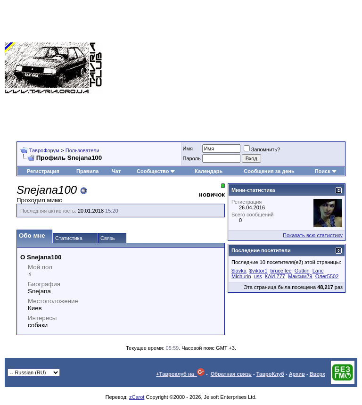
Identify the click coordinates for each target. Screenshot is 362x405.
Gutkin (302, 270)
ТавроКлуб (270, 374)
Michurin (241, 276)
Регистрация (43, 171)
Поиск (326, 171)
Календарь (208, 171)
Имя (188, 148)
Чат (116, 171)
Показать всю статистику (313, 235)
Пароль (192, 158)
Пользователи (82, 150)
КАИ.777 (275, 276)
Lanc (318, 270)
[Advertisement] (232, 68)
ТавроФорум (44, 150)
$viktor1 (258, 270)
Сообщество (156, 171)
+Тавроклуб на (180, 374)
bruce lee (280, 270)
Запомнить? (262, 149)
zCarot (136, 397)
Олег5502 (326, 276)
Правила (87, 171)
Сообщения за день (269, 171)
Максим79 (300, 276)
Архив (297, 374)
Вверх (317, 374)
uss (258, 276)
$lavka (239, 270)
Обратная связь (231, 374)
